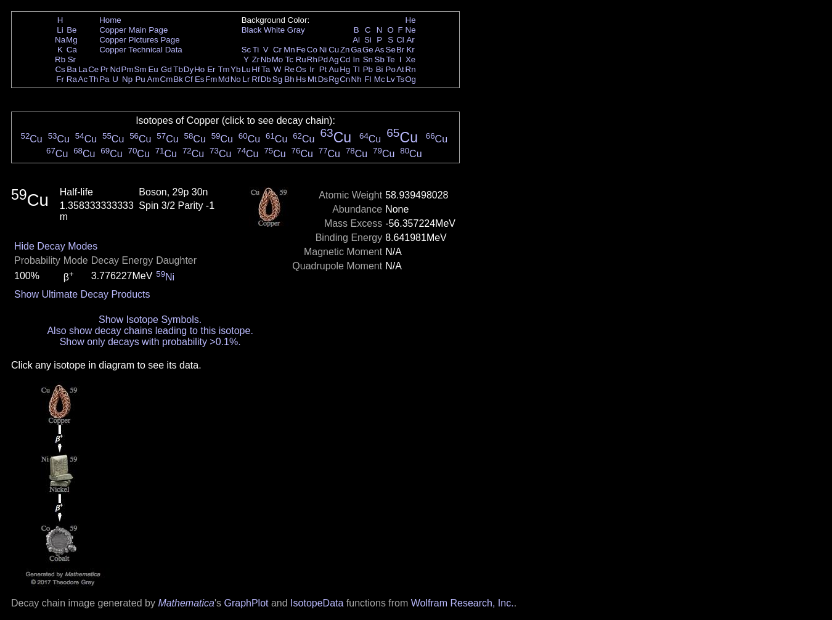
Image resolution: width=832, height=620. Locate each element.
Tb (178, 69)
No (235, 79)
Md (224, 79)
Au (333, 69)
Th (94, 79)
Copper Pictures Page (139, 39)
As (380, 49)
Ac (83, 79)
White (274, 30)
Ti (256, 49)
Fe (301, 49)
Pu (140, 79)
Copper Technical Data (140, 49)
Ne (411, 30)
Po (391, 69)
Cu (333, 49)
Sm (140, 69)
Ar (410, 39)
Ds (323, 79)
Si (368, 39)
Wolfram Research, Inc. (462, 603)
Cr (277, 49)
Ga (356, 49)
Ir (311, 69)
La (83, 69)
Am (153, 79)
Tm (223, 69)
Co (312, 49)
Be (71, 30)
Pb (368, 69)
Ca (72, 49)
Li (60, 30)
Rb (60, 59)
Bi (379, 69)
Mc (379, 79)
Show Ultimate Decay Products (82, 294)
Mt (312, 79)
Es (200, 79)
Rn (411, 69)
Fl (367, 79)
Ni (323, 49)
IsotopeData (316, 603)
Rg (333, 79)
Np (127, 79)
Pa (104, 79)
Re (289, 69)
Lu (246, 69)
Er (211, 69)
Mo (277, 59)
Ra (72, 79)
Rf (255, 79)
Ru (301, 59)
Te (390, 59)
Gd (166, 69)
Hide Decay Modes (55, 246)
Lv (390, 79)
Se (391, 49)
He (411, 20)
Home (110, 20)
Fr (60, 79)
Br (400, 49)
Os (301, 69)
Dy (189, 69)
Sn (368, 59)
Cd (345, 59)
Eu (153, 69)
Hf (255, 69)
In (356, 59)
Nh (356, 79)
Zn (345, 49)
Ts (400, 79)
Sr (72, 59)
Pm (127, 69)
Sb (380, 59)
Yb (235, 69)
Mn (289, 49)
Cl (400, 39)
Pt (323, 69)
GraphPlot (246, 603)
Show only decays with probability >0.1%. (150, 342)
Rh (312, 59)
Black (252, 30)
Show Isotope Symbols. (150, 319)
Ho (199, 69)
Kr (410, 49)
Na (60, 39)
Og (410, 79)
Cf (188, 79)
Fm (211, 79)
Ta (265, 69)
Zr (256, 59)
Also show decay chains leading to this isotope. (150, 330)
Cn (345, 79)
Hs (301, 79)
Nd (115, 69)
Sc (246, 49)
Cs (60, 69)
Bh (289, 79)
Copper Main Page (133, 30)
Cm (166, 79)
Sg (277, 79)
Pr (104, 69)
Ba (71, 69)
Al (356, 39)
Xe (410, 59)
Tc (289, 59)
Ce (93, 69)
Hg (345, 69)
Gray (296, 30)
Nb (266, 59)
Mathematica (186, 603)
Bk (178, 79)
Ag (333, 59)
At (400, 69)
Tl (356, 69)
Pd (323, 59)
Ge (367, 49)
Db (266, 79)
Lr (246, 79)
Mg (72, 39)
